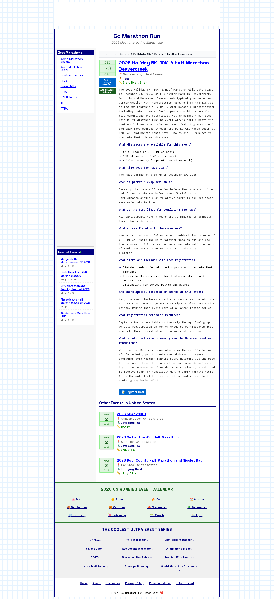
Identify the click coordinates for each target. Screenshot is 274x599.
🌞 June (117, 499)
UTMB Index (69, 97)
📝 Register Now (133, 392)
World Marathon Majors (72, 60)
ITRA (64, 92)
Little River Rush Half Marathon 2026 (74, 274)
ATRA (64, 108)
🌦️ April (196, 515)
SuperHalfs (68, 86)
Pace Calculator (160, 583)
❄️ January (76, 515)
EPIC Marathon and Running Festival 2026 (75, 287)
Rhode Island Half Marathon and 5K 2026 (76, 301)
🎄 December (197, 507)
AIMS (64, 80)
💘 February (117, 515)
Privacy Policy (134, 583)
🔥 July (157, 499)
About (97, 583)
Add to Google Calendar (107, 82)
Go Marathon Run (137, 35)
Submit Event (185, 583)
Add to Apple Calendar (107, 90)
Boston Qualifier (72, 75)
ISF (63, 103)
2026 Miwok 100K (131, 414)
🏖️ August (197, 499)
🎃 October (117, 507)
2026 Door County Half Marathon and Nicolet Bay (159, 460)
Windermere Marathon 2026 (75, 314)
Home (104, 54)
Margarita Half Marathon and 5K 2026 (76, 261)
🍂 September (77, 507)
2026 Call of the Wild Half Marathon (148, 437)
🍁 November (157, 507)
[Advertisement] (137, 13)
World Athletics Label (71, 68)
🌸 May (77, 499)
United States (119, 54)
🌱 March (157, 515)
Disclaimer (113, 583)
